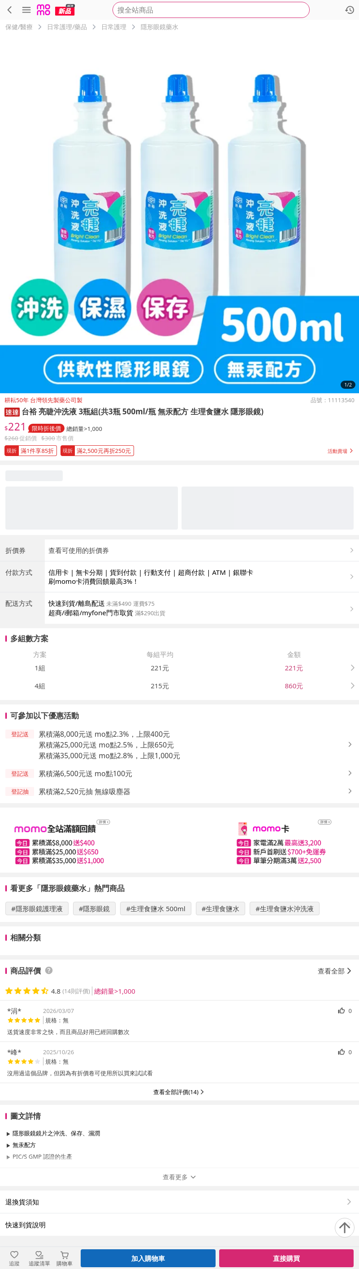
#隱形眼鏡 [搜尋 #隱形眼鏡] (94, 908)
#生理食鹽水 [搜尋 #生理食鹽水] (221, 908)
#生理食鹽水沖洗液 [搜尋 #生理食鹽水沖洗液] (284, 908)
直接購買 (286, 1258)
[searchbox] (211, 10)
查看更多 (180, 1177)
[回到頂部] (345, 1228)
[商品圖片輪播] (179, 213)
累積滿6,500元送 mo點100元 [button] (85, 773)
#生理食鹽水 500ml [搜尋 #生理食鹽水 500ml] (155, 908)
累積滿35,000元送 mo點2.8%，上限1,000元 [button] (109, 756)
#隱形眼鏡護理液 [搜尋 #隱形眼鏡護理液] (37, 908)
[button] (12, 411)
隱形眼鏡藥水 (159, 26)
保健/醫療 (19, 26)
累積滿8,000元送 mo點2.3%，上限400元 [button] (104, 734)
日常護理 (113, 26)
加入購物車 (148, 1258)
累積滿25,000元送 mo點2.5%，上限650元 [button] (106, 745)
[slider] (179, 840)
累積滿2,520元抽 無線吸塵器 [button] (84, 791)
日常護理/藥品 (67, 26)
